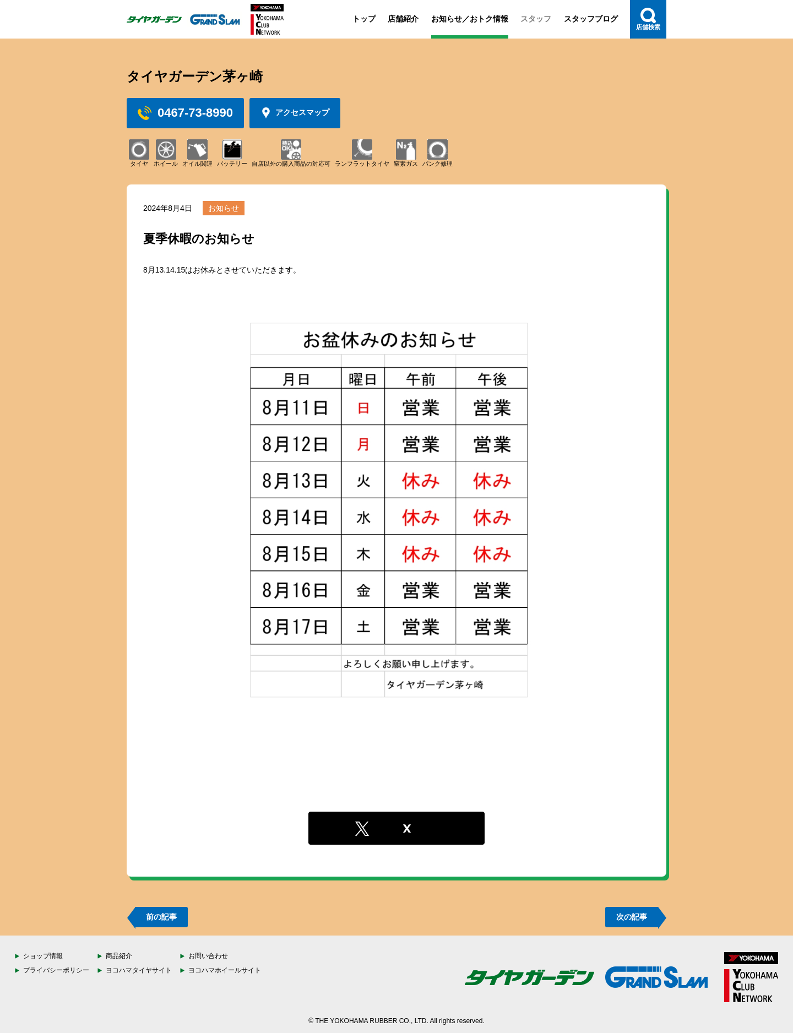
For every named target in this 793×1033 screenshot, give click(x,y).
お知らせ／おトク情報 (469, 18)
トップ (364, 18)
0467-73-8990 (185, 113)
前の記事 (161, 916)
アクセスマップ (294, 112)
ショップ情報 (43, 956)
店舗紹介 (403, 18)
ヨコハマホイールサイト (224, 970)
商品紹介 (119, 956)
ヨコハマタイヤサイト (139, 970)
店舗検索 (648, 19)
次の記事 (631, 916)
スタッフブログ (591, 18)
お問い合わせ (208, 956)
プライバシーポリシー (56, 970)
